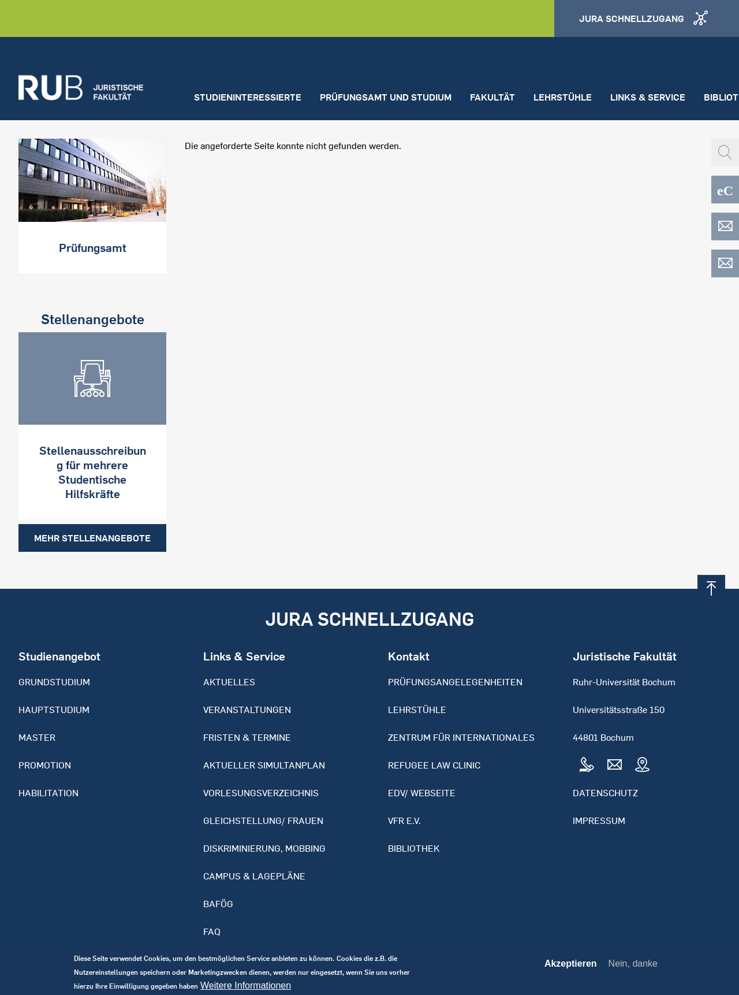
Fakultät (492, 97)
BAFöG (218, 903)
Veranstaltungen (247, 709)
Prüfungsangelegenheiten (455, 682)
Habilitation (48, 793)
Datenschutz (605, 793)
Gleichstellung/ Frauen (263, 820)
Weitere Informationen (245, 989)
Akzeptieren (570, 967)
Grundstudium (54, 682)
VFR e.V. (404, 820)
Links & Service (647, 97)
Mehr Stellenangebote (92, 538)
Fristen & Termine (247, 737)
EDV (725, 226)
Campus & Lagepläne (254, 876)
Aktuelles (229, 682)
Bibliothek (413, 848)
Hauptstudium (53, 709)
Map (642, 765)
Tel (586, 765)
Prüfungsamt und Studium (385, 97)
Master (36, 737)
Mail (614, 765)
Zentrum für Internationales (461, 737)
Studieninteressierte (247, 97)
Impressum (599, 820)
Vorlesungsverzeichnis (261, 793)
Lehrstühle (562, 97)
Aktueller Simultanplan (264, 765)
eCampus (725, 189)
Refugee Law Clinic (434, 765)
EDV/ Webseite (422, 793)
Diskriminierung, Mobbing (264, 848)
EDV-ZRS (725, 263)
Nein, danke (633, 967)
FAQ (212, 931)
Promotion (44, 765)
